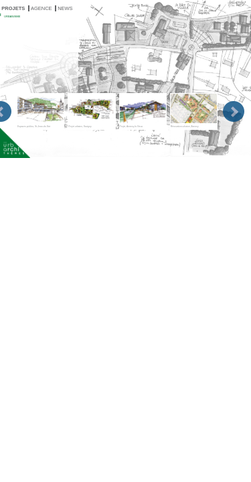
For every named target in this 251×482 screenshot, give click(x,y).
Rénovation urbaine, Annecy (194, 110)
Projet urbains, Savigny (91, 110)
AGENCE (41, 8)
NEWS (65, 8)
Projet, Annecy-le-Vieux (143, 110)
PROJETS (13, 8)
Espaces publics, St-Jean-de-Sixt (40, 110)
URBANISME (12, 16)
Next (233, 112)
